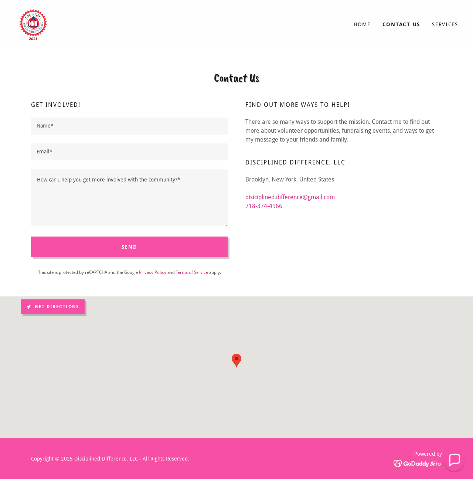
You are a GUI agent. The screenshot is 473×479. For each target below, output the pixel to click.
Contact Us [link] (401, 24)
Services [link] (445, 24)
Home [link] (362, 24)
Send (129, 247)
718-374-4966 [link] (263, 206)
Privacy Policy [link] (152, 272)
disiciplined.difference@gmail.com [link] (290, 197)
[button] (454, 460)
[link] (33, 23)
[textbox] (129, 126)
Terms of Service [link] (192, 272)
